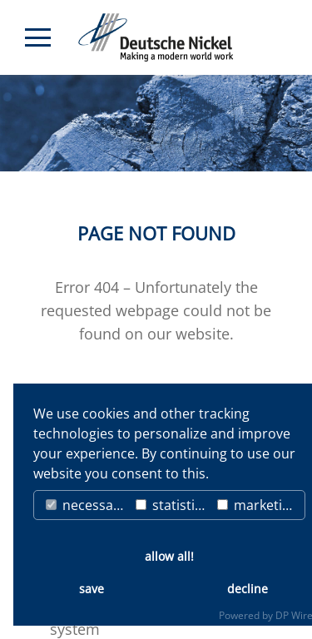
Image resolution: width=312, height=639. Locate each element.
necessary (86, 505)
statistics (172, 505)
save (91, 589)
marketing (257, 505)
